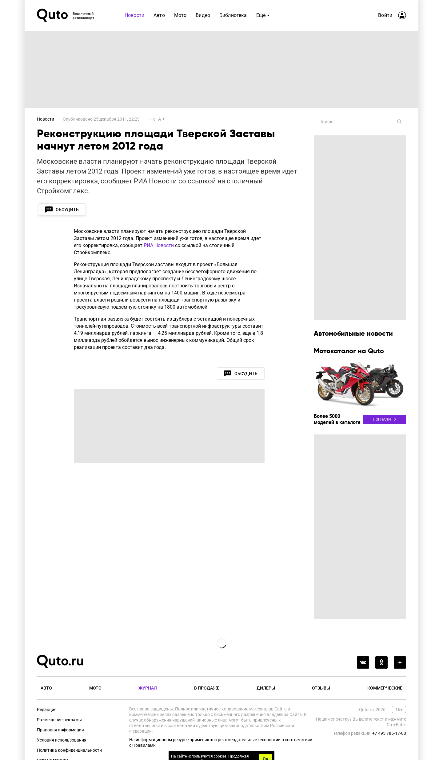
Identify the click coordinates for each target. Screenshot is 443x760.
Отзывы (321, 688)
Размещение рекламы (59, 719)
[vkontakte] (363, 662)
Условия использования (61, 740)
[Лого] (66, 15)
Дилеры (266, 688)
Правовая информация (60, 729)
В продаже (206, 688)
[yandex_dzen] (400, 662)
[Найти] (399, 121)
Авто (46, 688)
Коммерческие (384, 688)
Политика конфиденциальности (69, 750)
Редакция (47, 709)
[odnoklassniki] (381, 662)
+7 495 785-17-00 (389, 733)
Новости (45, 119)
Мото (95, 688)
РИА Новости (159, 245)
